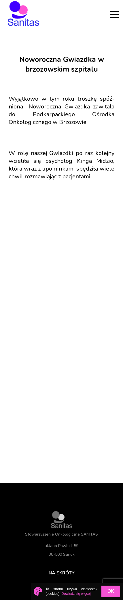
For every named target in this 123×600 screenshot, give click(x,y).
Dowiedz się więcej (75, 594)
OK (110, 591)
